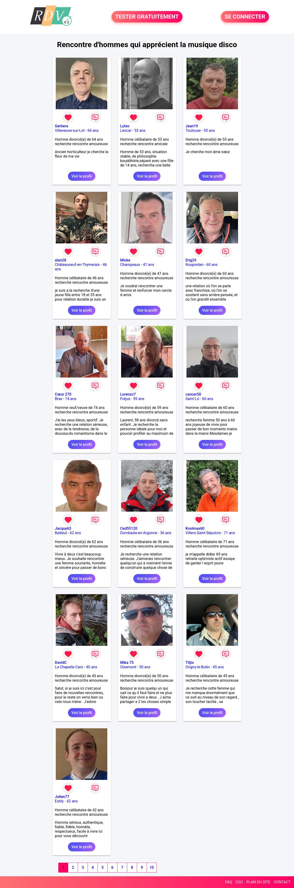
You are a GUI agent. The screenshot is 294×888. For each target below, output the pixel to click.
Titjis (190, 662)
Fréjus (125, 399)
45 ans (218, 667)
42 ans (72, 801)
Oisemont (128, 667)
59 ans (139, 399)
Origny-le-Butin (198, 667)
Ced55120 (129, 528)
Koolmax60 (195, 528)
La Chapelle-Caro (69, 667)
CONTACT (282, 882)
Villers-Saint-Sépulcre (203, 533)
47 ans (148, 264)
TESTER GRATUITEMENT (147, 17)
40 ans (91, 667)
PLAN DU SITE (258, 882)
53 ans (139, 130)
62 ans (75, 533)
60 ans (212, 264)
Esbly (59, 801)
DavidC (61, 662)
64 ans (93, 130)
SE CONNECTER (245, 17)
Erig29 (191, 260)
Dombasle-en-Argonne (138, 533)
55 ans (209, 130)
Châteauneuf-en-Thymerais (77, 264)
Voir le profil (81, 176)
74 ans (70, 399)
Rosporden (195, 264)
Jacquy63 (63, 528)
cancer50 (193, 394)
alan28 (60, 260)
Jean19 (192, 126)
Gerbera (61, 126)
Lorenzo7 (128, 394)
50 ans (144, 667)
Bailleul (61, 533)
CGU (239, 882)
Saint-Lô (192, 399)
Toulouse (193, 130)
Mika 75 (127, 662)
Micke (125, 260)
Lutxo (125, 126)
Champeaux (130, 264)
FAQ (228, 882)
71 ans (229, 533)
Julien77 (62, 796)
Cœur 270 (63, 394)
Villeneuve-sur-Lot (70, 130)
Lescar (125, 130)
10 (151, 867)
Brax (58, 399)
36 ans (165, 533)
